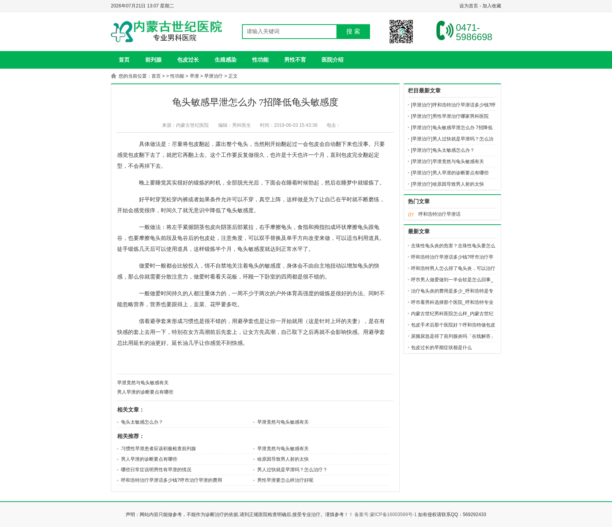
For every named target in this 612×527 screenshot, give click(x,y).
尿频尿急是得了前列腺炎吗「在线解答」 (453, 336)
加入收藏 (491, 6)
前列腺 (153, 60)
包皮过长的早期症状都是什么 (441, 347)
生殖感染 (226, 60)
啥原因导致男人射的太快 (283, 459)
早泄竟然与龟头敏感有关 (143, 382)
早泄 (194, 76)
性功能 (260, 60)
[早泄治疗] (421, 105)
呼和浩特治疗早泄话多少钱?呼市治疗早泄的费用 (171, 480)
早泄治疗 (213, 76)
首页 (156, 76)
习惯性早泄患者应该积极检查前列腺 (158, 448)
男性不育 (295, 60)
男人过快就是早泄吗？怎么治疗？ (292, 469)
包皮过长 (188, 60)
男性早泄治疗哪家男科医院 (460, 116)
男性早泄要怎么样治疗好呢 (285, 480)
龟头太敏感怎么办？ (142, 422)
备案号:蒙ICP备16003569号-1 (385, 514)
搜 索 (353, 31)
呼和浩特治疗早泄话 (439, 214)
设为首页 (468, 6)
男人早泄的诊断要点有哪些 (145, 392)
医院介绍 (332, 60)
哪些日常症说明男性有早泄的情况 (156, 469)
